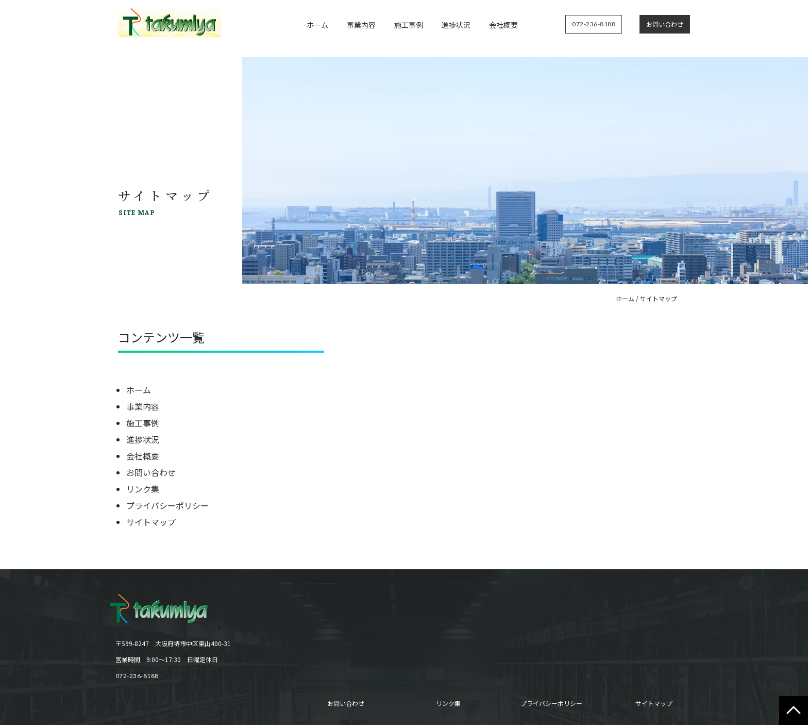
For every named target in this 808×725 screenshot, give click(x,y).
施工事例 (408, 25)
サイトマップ (151, 522)
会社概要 (503, 25)
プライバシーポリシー (167, 505)
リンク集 (142, 489)
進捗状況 (456, 25)
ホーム (317, 25)
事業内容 (361, 25)
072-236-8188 (137, 676)
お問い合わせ (151, 472)
